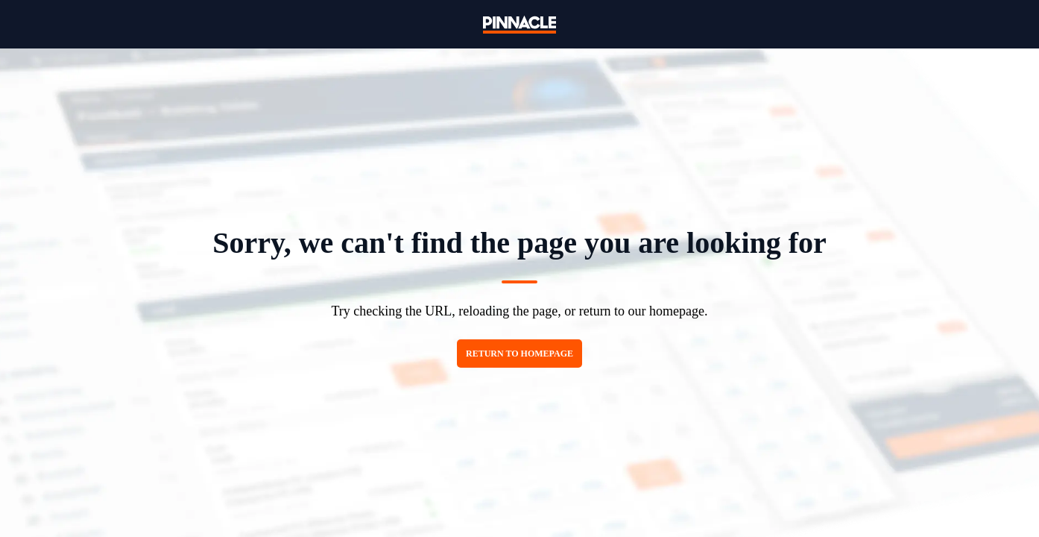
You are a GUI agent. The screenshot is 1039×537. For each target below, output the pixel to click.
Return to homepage (519, 353)
